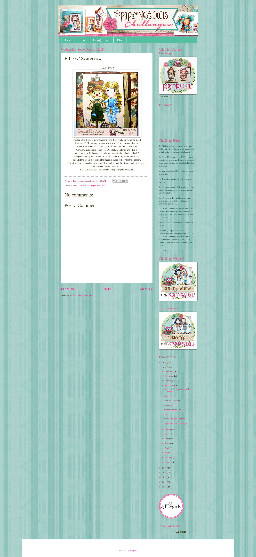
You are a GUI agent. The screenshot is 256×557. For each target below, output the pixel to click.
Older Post (146, 288)
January (168, 462)
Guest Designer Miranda (174, 419)
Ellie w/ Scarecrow (172, 400)
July (167, 434)
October (168, 381)
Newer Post (68, 288)
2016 (164, 473)
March (168, 452)
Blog (120, 40)
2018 (164, 367)
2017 (164, 468)
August (168, 429)
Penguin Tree (169, 396)
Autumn (74, 185)
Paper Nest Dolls (98, 185)
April (167, 448)
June (167, 438)
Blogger (133, 550)
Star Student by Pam (173, 410)
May (167, 443)
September (169, 385)
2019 (164, 363)
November (169, 376)
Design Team (101, 40)
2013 (164, 487)
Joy (165, 414)
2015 (164, 477)
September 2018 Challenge (175, 423)
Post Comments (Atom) (83, 295)
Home (69, 40)
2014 (164, 482)
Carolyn (82, 185)
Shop (83, 40)
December (169, 371)
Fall (88, 185)
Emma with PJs (170, 405)
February (169, 457)
